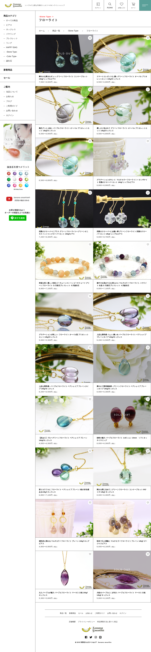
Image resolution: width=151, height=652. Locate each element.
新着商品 (72, 613)
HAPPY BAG (11, 47)
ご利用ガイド (100, 613)
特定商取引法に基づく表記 (107, 622)
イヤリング (11, 34)
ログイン (123, 613)
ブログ (9, 101)
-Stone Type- (11, 52)
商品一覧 (63, 613)
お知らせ (89, 613)
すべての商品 (12, 20)
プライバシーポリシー (86, 622)
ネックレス (11, 29)
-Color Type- (11, 56)
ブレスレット (12, 38)
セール (80, 613)
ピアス (9, 25)
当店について (12, 92)
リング (9, 43)
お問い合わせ (112, 613)
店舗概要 (72, 622)
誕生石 (9, 61)
